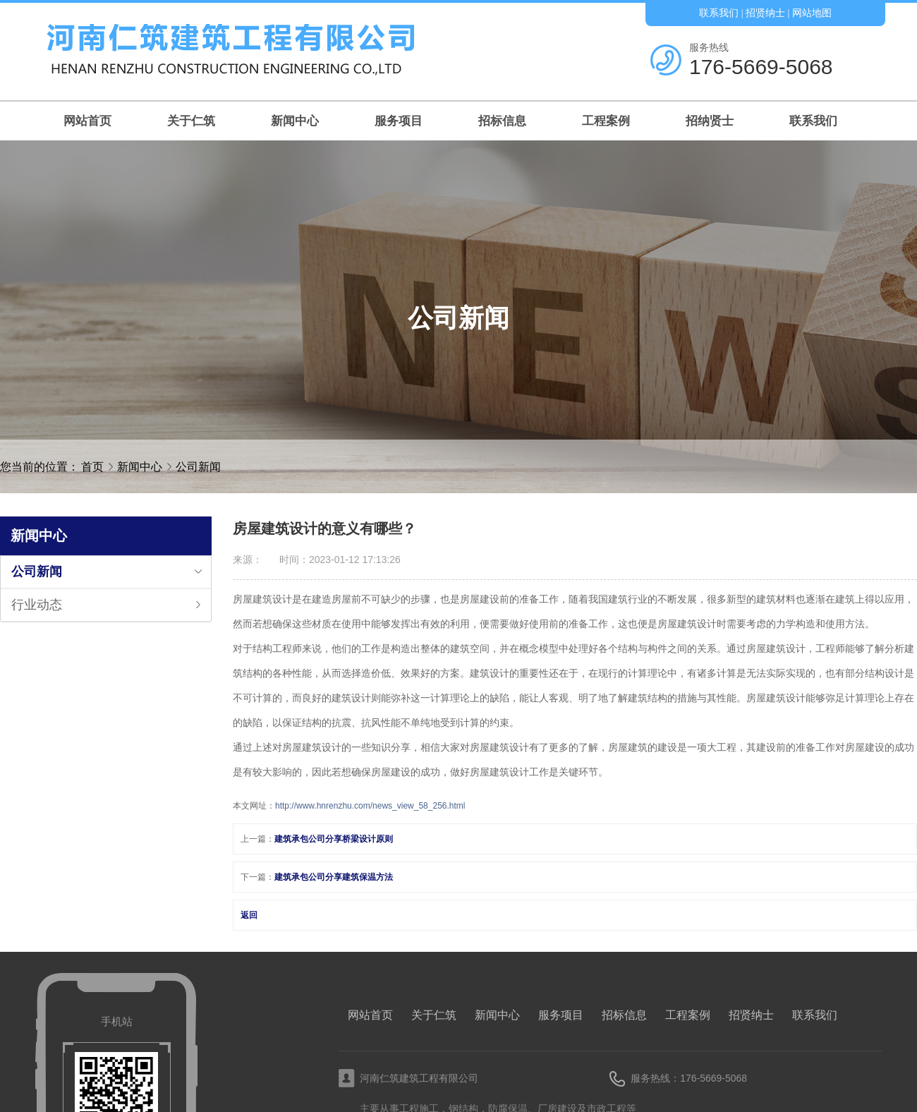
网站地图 (812, 13)
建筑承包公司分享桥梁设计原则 (333, 839)
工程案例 (606, 121)
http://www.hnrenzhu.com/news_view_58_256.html (370, 806)
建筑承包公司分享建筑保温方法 (333, 877)
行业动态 (36, 605)
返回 (249, 915)
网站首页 (87, 121)
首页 (92, 467)
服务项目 (399, 121)
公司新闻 (198, 467)
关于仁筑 (191, 121)
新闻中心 (295, 121)
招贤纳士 (765, 13)
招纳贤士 (710, 121)
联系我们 (719, 13)
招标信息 (502, 121)
